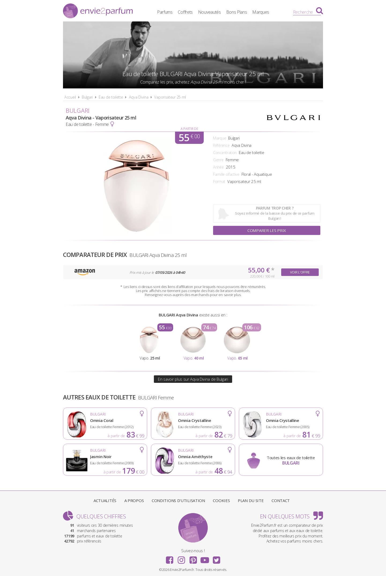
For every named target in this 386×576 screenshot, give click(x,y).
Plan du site (250, 500)
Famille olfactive (226, 174)
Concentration (225, 152)
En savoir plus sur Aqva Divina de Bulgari (193, 379)
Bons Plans (236, 12)
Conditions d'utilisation (178, 500)
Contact (281, 500)
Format (219, 181)
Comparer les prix (266, 230)
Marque (219, 138)
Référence (221, 145)
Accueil (70, 97)
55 (189, 138)
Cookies (221, 500)
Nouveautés (209, 12)
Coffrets (185, 12)
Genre (218, 159)
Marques (260, 12)
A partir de (189, 128)
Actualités (105, 500)
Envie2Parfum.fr (98, 11)
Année (218, 167)
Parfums (165, 12)
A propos (134, 500)
